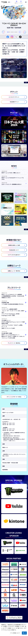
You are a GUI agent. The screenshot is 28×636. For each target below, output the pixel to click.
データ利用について (15, 633)
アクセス (21, 2)
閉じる (24, 633)
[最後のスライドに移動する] (3, 32)
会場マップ (16, 3)
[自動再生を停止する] (20, 32)
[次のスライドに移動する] (24, 32)
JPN (9, 2)
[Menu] (26, 2)
